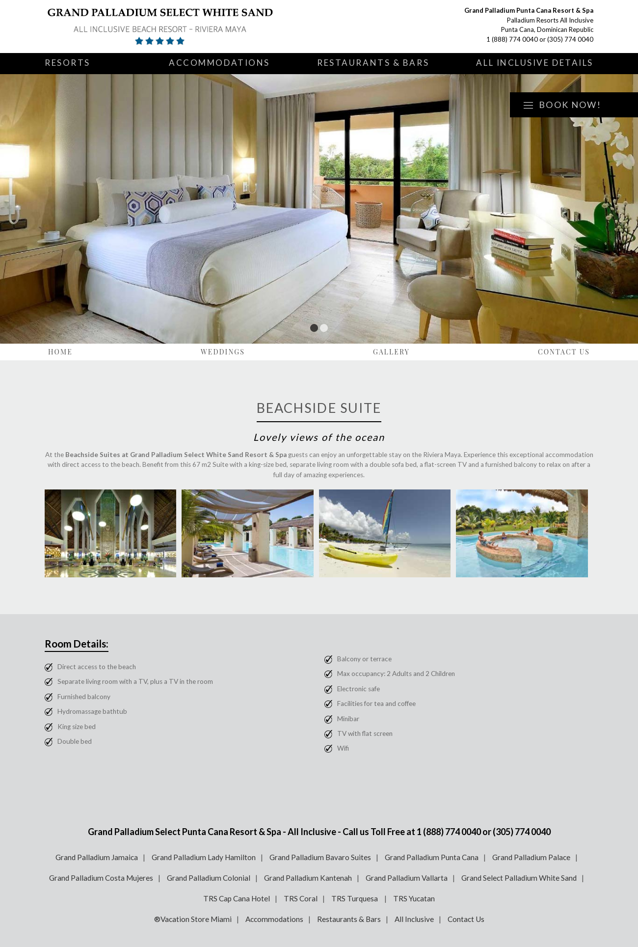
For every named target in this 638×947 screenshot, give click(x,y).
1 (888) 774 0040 (512, 39)
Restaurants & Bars (373, 62)
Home (60, 351)
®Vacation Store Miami (193, 919)
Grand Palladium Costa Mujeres (101, 877)
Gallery (391, 351)
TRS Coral (301, 898)
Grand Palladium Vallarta (407, 877)
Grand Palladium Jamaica (96, 857)
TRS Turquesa (355, 898)
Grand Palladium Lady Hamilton (204, 857)
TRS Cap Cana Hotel (236, 898)
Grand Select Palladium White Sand (519, 877)
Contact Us (564, 351)
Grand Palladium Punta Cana (431, 857)
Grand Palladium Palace (531, 857)
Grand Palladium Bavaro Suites (320, 857)
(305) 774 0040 (570, 39)
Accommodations (219, 62)
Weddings (223, 351)
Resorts (67, 62)
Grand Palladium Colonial (208, 877)
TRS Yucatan (414, 898)
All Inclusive (414, 919)
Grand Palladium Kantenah (308, 877)
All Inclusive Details (534, 62)
